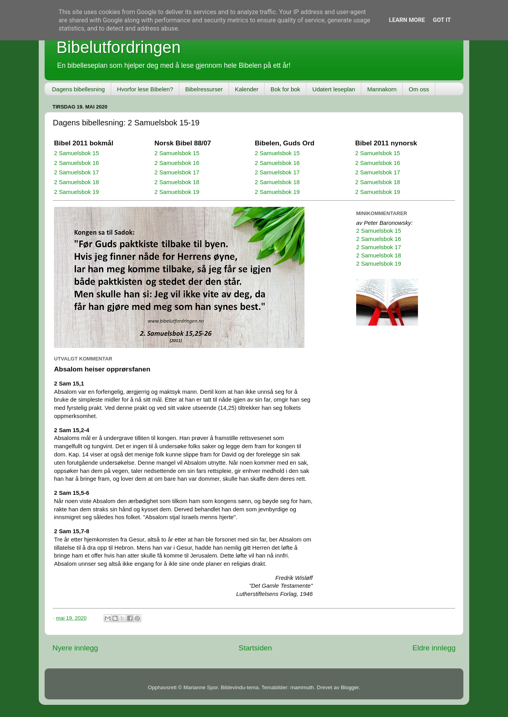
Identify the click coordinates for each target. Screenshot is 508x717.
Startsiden (255, 648)
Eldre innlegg (434, 648)
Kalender (246, 89)
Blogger (350, 687)
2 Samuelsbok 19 (76, 192)
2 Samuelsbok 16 (76, 163)
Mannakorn (381, 89)
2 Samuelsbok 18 (76, 182)
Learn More (407, 20)
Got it (442, 20)
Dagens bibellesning (78, 89)
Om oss (419, 89)
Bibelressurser (204, 89)
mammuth (302, 687)
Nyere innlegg (75, 648)
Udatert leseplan (333, 89)
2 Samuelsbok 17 (76, 172)
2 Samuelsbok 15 (76, 153)
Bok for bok (285, 89)
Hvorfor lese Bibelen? (145, 89)
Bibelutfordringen (118, 47)
